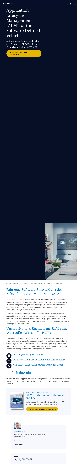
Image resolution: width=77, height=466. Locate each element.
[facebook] (19, 459)
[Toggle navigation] (75, 4)
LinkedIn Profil (19, 445)
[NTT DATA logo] (7, 4)
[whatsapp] (31, 459)
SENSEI (37, 344)
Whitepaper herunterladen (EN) (44, 409)
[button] (68, 4)
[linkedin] (23, 459)
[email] (15, 459)
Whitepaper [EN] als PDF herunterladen (25, 54)
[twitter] (27, 459)
